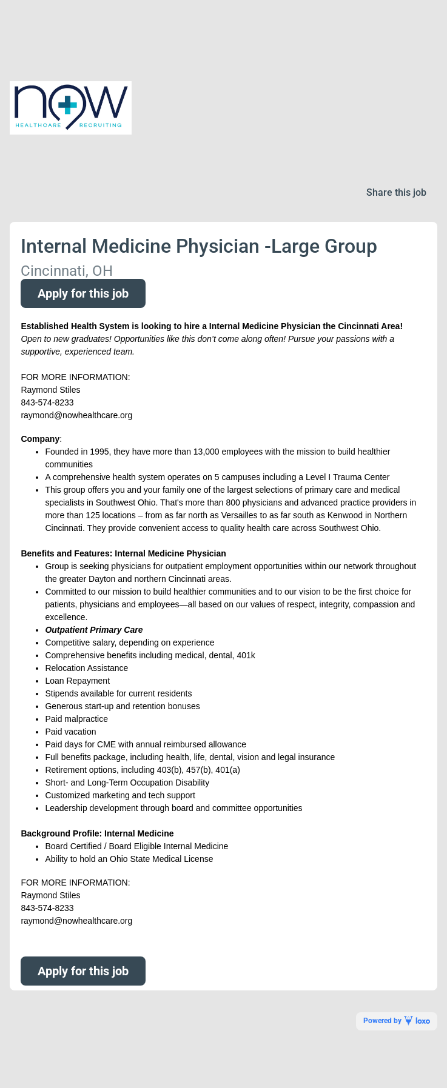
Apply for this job (83, 293)
